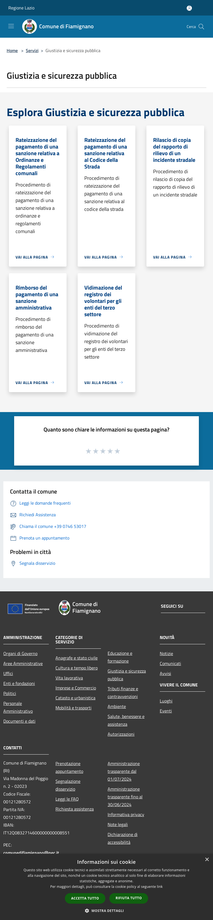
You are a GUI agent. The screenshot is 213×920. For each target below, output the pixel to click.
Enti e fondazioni (19, 683)
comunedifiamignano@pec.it (31, 852)
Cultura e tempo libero (76, 668)
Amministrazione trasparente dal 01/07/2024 (124, 771)
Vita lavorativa (69, 677)
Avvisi (165, 673)
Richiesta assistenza (74, 809)
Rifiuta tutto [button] (129, 898)
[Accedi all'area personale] (189, 8)
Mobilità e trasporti (73, 707)
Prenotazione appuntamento (69, 767)
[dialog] (106, 887)
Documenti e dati (19, 721)
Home (12, 50)
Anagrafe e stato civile (76, 658)
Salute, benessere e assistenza (126, 720)
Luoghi (166, 700)
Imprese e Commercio (75, 687)
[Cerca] (201, 26)
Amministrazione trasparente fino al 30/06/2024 (125, 797)
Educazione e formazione (120, 657)
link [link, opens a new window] (160, 886)
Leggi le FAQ (67, 799)
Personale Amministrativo (18, 707)
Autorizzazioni (121, 734)
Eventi (166, 710)
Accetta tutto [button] (85, 898)
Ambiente (117, 706)
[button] (106, 910)
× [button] (207, 860)
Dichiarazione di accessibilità (123, 838)
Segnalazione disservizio (67, 785)
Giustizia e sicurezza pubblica (127, 675)
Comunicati (170, 663)
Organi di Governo (20, 653)
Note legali (118, 824)
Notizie (166, 653)
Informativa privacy (126, 814)
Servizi (32, 50)
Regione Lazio (21, 7)
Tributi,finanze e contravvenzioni (123, 692)
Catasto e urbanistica (75, 697)
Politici (9, 693)
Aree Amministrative (23, 663)
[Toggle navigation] (11, 26)
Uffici (8, 673)
